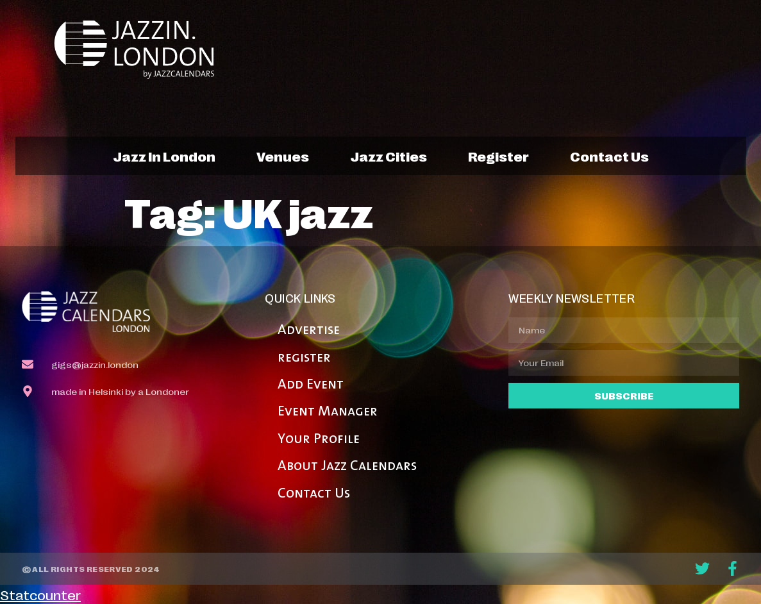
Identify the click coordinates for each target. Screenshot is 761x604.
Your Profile (319, 439)
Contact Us (314, 494)
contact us (609, 156)
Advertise (309, 330)
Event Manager (328, 412)
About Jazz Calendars (347, 466)
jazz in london (164, 156)
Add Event (311, 385)
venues (282, 156)
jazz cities (388, 156)
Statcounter (40, 594)
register (498, 156)
